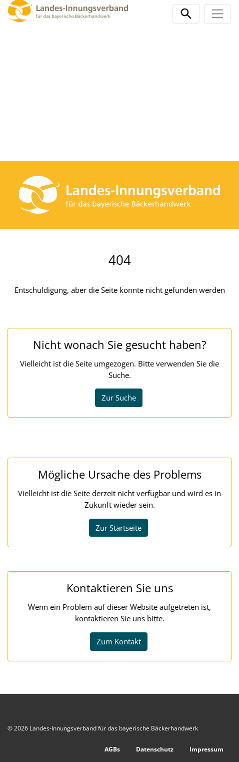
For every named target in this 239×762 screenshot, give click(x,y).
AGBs (112, 749)
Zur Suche (119, 398)
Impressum (207, 749)
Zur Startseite (119, 528)
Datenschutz (155, 749)
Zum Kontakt (118, 641)
